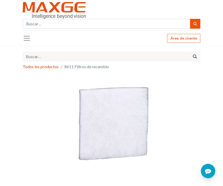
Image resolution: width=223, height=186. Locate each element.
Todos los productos (41, 66)
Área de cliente (183, 38)
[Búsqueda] (195, 24)
